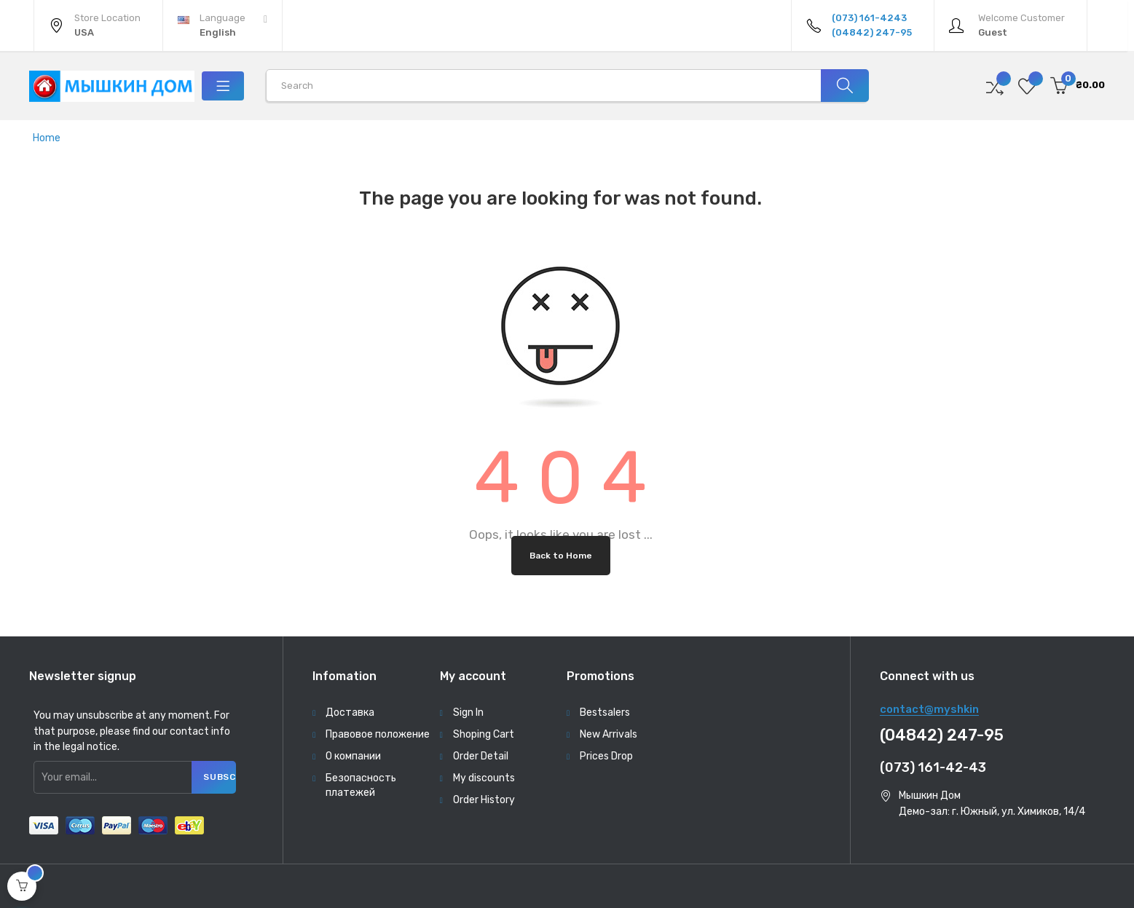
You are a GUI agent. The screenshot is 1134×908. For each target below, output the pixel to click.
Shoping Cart (483, 734)
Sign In (468, 712)
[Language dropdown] (222, 25)
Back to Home (560, 555)
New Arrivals (608, 734)
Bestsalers (605, 712)
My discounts (484, 778)
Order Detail (480, 756)
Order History (484, 800)
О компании (353, 756)
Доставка (350, 712)
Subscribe (220, 777)
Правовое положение (378, 734)
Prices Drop (606, 756)
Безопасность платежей (361, 785)
